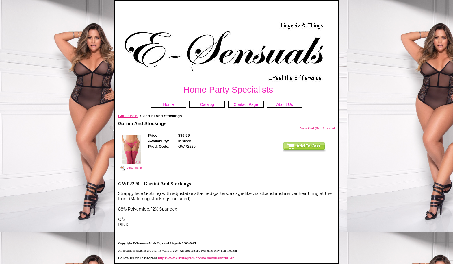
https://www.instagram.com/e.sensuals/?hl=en (196, 258)
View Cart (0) (309, 128)
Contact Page (246, 104)
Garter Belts (128, 116)
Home (168, 104)
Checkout (328, 128)
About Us (284, 104)
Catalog (207, 104)
